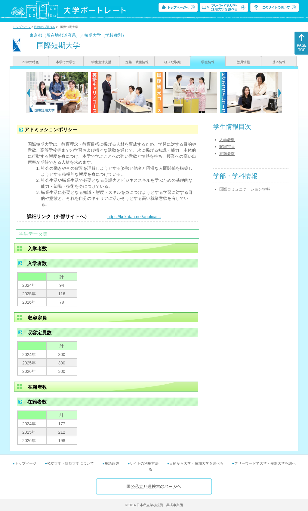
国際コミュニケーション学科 (244, 189)
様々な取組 (172, 62)
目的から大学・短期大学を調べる (196, 463)
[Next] (280, 92)
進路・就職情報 (137, 62)
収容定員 (227, 146)
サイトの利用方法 (144, 463)
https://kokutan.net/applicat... (134, 216)
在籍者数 (227, 153)
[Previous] (28, 92)
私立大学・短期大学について (70, 463)
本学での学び (66, 62)
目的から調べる (44, 27)
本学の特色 (30, 62)
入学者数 (227, 140)
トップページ (22, 27)
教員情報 (243, 62)
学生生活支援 (101, 62)
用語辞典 (112, 463)
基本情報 (278, 62)
